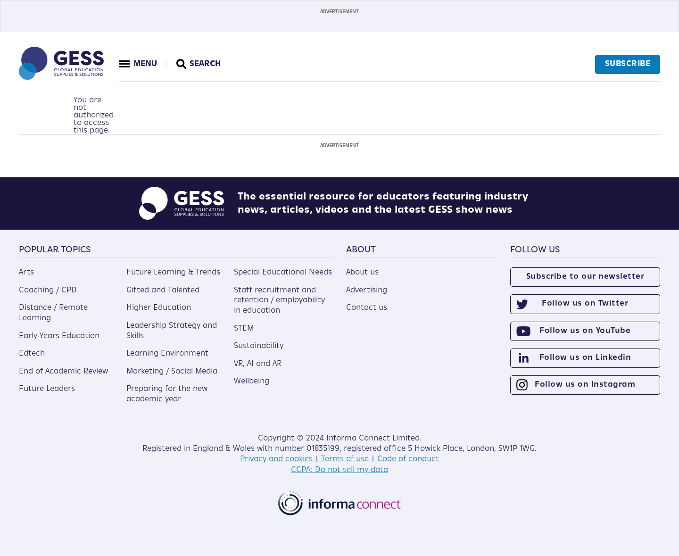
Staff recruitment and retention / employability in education (279, 300)
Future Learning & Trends (173, 272)
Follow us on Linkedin (585, 357)
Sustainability (258, 346)
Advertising (366, 290)
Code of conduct (408, 459)
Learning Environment (167, 353)
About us (362, 272)
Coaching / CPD (48, 290)
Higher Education (158, 308)
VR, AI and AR (258, 363)
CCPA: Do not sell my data (339, 469)
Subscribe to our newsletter (585, 277)
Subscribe (627, 64)
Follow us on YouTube (584, 330)
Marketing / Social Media (171, 371)
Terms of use (345, 459)
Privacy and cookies (276, 459)
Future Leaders (47, 389)
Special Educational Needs (283, 272)
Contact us (366, 308)
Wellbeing (251, 381)
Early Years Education (59, 336)
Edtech (32, 353)
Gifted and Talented (162, 290)
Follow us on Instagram (585, 385)
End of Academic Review (63, 371)
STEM (244, 328)
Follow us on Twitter (585, 303)
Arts (26, 272)
